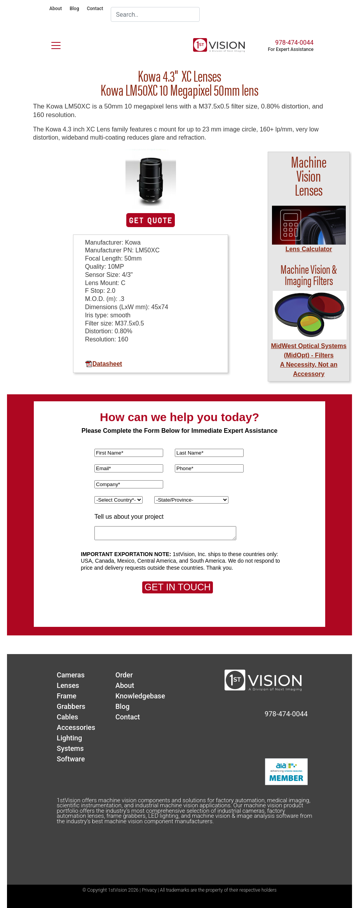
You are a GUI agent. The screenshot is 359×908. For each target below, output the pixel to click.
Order (124, 675)
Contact (95, 8)
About (55, 8)
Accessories (76, 727)
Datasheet (103, 363)
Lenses (68, 685)
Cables (67, 717)
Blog (74, 8)
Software (71, 759)
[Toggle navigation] (51, 44)
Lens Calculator (309, 249)
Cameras (71, 675)
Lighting (69, 738)
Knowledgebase (140, 696)
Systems (70, 748)
